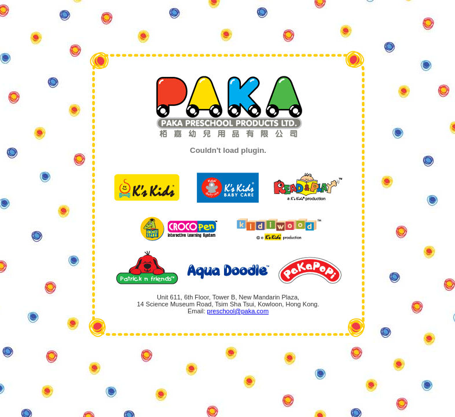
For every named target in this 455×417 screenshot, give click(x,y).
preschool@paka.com (238, 311)
